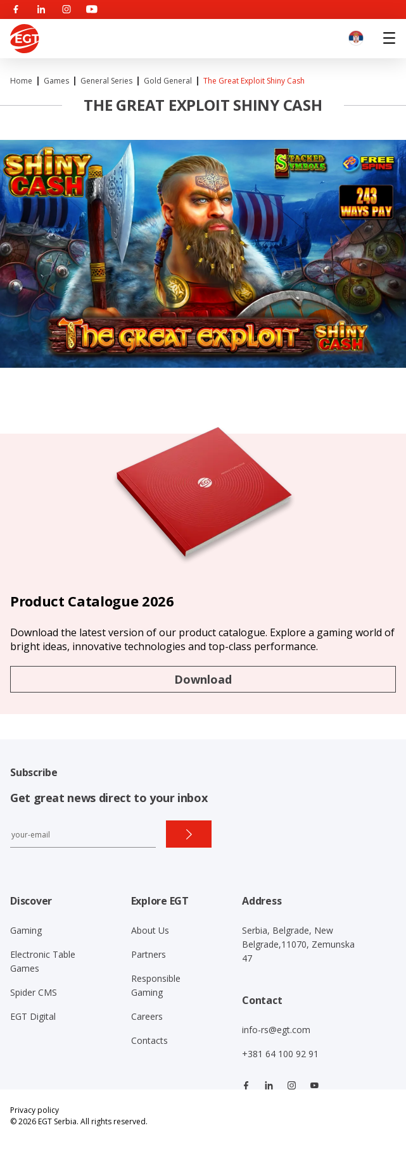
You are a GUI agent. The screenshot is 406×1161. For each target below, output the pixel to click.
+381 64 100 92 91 (280, 1054)
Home (21, 80)
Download (203, 679)
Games (56, 80)
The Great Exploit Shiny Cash (254, 80)
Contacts (149, 1040)
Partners (148, 954)
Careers (147, 1016)
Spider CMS (33, 992)
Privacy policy (34, 1110)
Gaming (26, 930)
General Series (106, 80)
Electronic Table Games (42, 961)
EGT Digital (33, 1016)
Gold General (168, 80)
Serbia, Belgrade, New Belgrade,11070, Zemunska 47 (298, 944)
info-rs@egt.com (276, 1030)
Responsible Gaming (156, 985)
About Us (150, 930)
